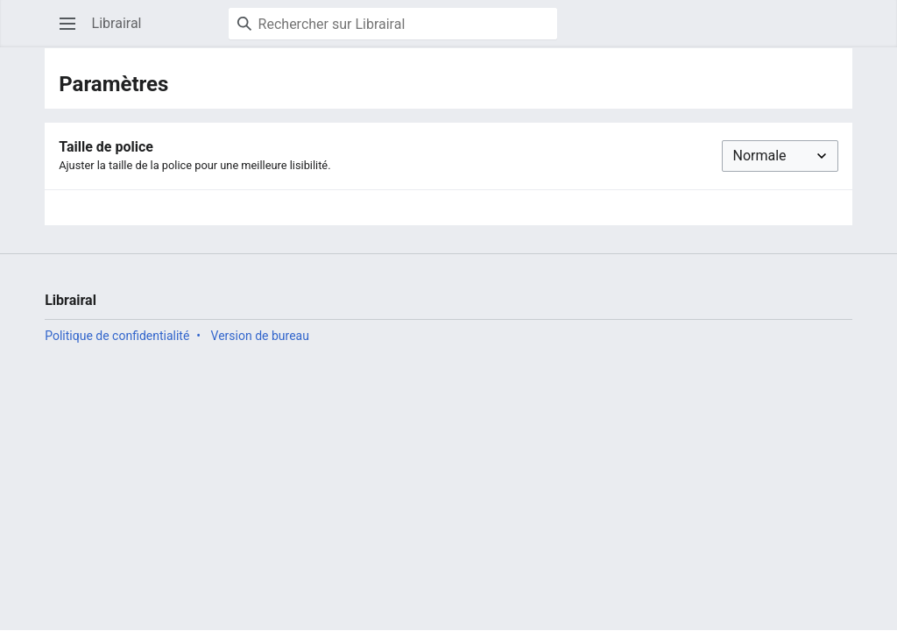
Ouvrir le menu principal (73, 32)
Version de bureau (260, 336)
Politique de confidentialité (117, 336)
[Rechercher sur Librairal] (393, 23)
